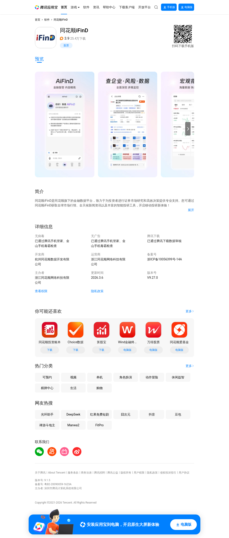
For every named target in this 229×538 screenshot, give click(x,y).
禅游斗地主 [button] (47, 425)
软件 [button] (47, 19)
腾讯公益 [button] (112, 472)
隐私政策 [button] (97, 291)
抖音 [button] (152, 414)
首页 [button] (37, 19)
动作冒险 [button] (152, 377)
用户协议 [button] (184, 472)
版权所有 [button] (126, 472)
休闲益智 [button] (178, 377)
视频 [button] (73, 377)
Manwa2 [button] (73, 425)
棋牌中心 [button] (47, 388)
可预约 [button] (47, 377)
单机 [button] (99, 377)
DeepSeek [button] (73, 414)
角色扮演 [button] (125, 377)
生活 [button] (73, 388)
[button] (46, 7)
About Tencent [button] (56, 472)
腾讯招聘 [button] (99, 472)
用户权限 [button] (139, 472)
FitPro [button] (99, 425)
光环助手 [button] (47, 414)
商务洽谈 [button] (86, 472)
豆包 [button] (178, 414)
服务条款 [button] (73, 472)
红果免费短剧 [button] (99, 414)
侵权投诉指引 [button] (168, 472)
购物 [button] (99, 388)
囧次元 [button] (125, 414)
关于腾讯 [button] (40, 472)
